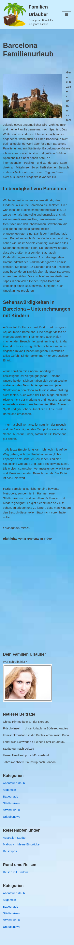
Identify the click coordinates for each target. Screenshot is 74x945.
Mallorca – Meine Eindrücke (21, 844)
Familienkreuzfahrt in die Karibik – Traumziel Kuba (36, 735)
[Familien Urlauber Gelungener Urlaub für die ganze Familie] (29, 15)
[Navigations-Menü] (66, 14)
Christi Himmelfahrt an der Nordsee (26, 721)
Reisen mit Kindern (15, 872)
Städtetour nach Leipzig (18, 748)
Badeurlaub (10, 796)
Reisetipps (10, 851)
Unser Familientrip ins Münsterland (26, 755)
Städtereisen (11, 803)
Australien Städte (14, 837)
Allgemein (9, 789)
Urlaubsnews (11, 816)
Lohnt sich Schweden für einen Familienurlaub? (34, 741)
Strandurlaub (11, 810)
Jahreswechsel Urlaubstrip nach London (29, 762)
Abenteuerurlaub (14, 783)
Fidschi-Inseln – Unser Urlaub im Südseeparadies (35, 728)
